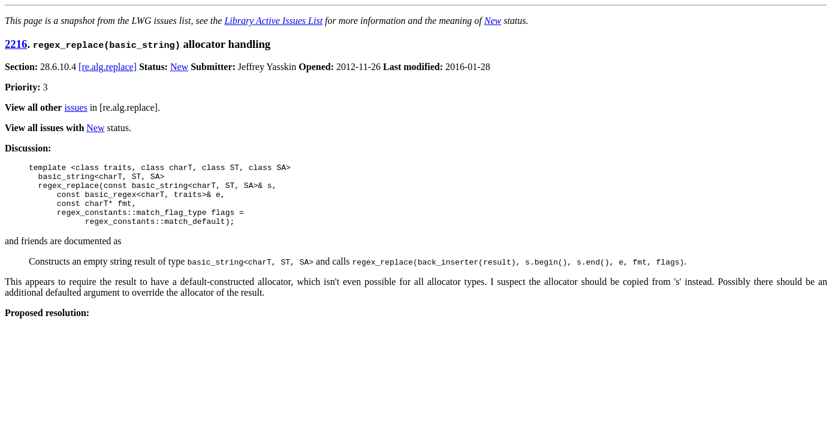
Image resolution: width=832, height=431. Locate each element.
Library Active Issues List (273, 21)
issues (75, 107)
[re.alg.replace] (108, 67)
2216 (16, 44)
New (492, 21)
